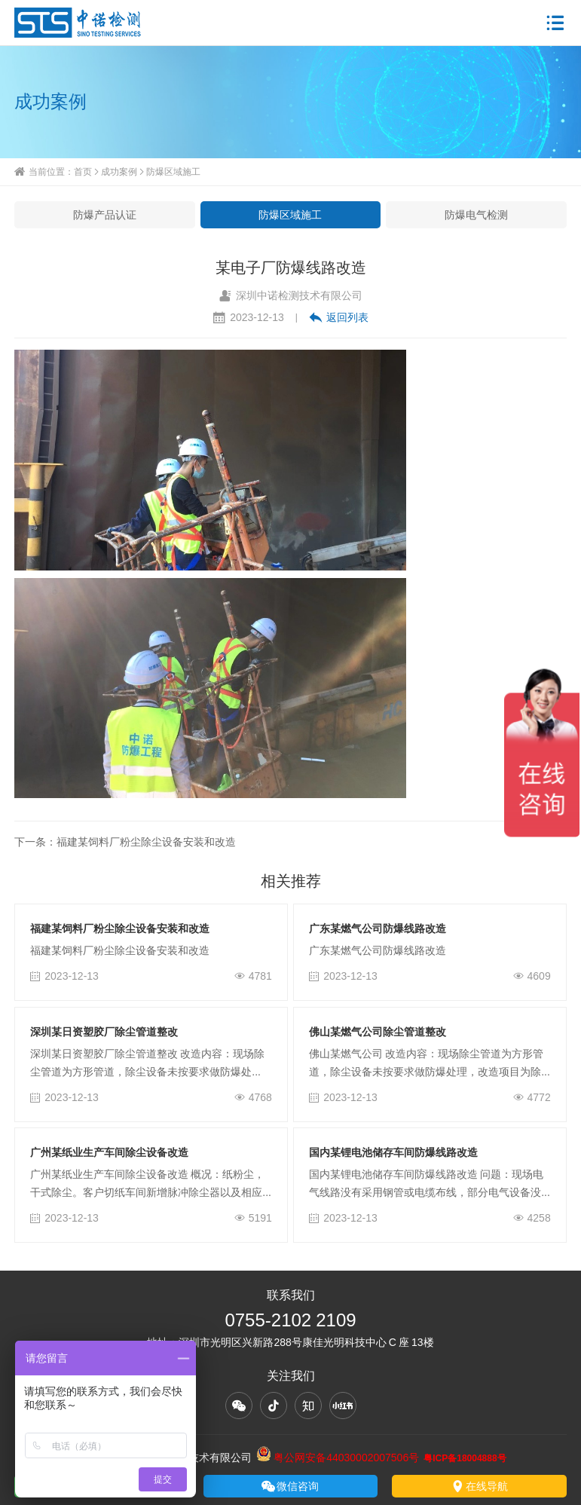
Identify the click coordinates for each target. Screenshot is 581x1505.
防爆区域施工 (173, 171)
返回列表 (338, 317)
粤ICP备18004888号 (465, 1457)
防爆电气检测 (476, 214)
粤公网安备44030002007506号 (337, 1457)
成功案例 (119, 171)
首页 (83, 171)
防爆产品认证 (104, 214)
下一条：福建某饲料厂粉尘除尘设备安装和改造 (125, 841)
